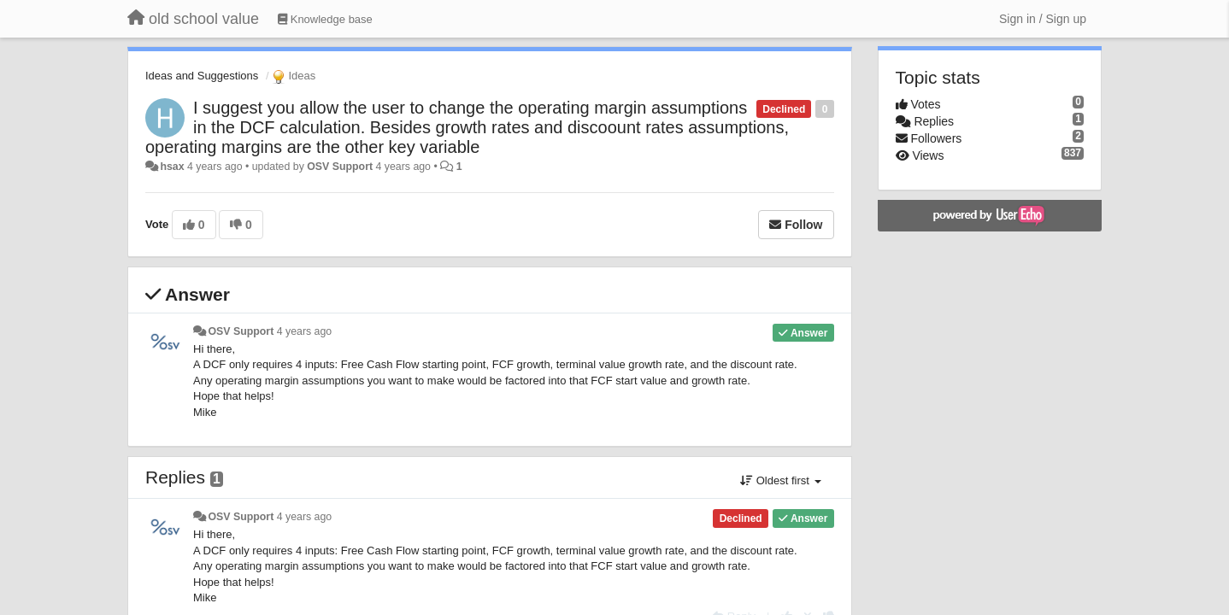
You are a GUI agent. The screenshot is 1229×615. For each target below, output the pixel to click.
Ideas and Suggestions (201, 75)
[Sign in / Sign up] (1042, 18)
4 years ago (304, 331)
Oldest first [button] (780, 480)
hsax (172, 167)
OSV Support (340, 167)
